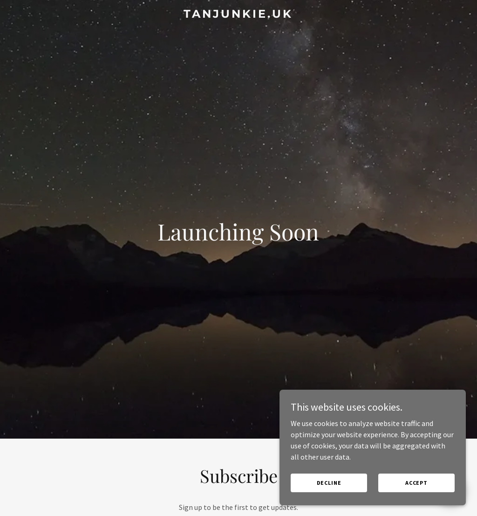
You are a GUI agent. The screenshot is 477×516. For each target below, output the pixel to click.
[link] (238, 15)
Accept (416, 482)
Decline (329, 482)
